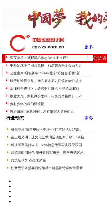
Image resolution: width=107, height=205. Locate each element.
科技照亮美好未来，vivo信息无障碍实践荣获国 (46, 145)
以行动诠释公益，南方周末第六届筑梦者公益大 (46, 81)
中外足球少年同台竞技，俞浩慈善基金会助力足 (46, 65)
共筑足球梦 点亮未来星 (28, 160)
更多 (88, 46)
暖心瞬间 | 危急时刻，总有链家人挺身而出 (42, 112)
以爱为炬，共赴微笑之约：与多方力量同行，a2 (46, 96)
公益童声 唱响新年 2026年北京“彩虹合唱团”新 (45, 73)
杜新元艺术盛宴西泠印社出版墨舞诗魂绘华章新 (47, 168)
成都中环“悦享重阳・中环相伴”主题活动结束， (46, 130)
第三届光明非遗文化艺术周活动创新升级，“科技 (47, 137)
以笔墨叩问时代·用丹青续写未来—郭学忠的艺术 (47, 153)
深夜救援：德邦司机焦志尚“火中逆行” (39, 58)
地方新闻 (73, 58)
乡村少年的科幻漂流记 (27, 104)
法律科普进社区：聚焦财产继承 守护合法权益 (44, 89)
